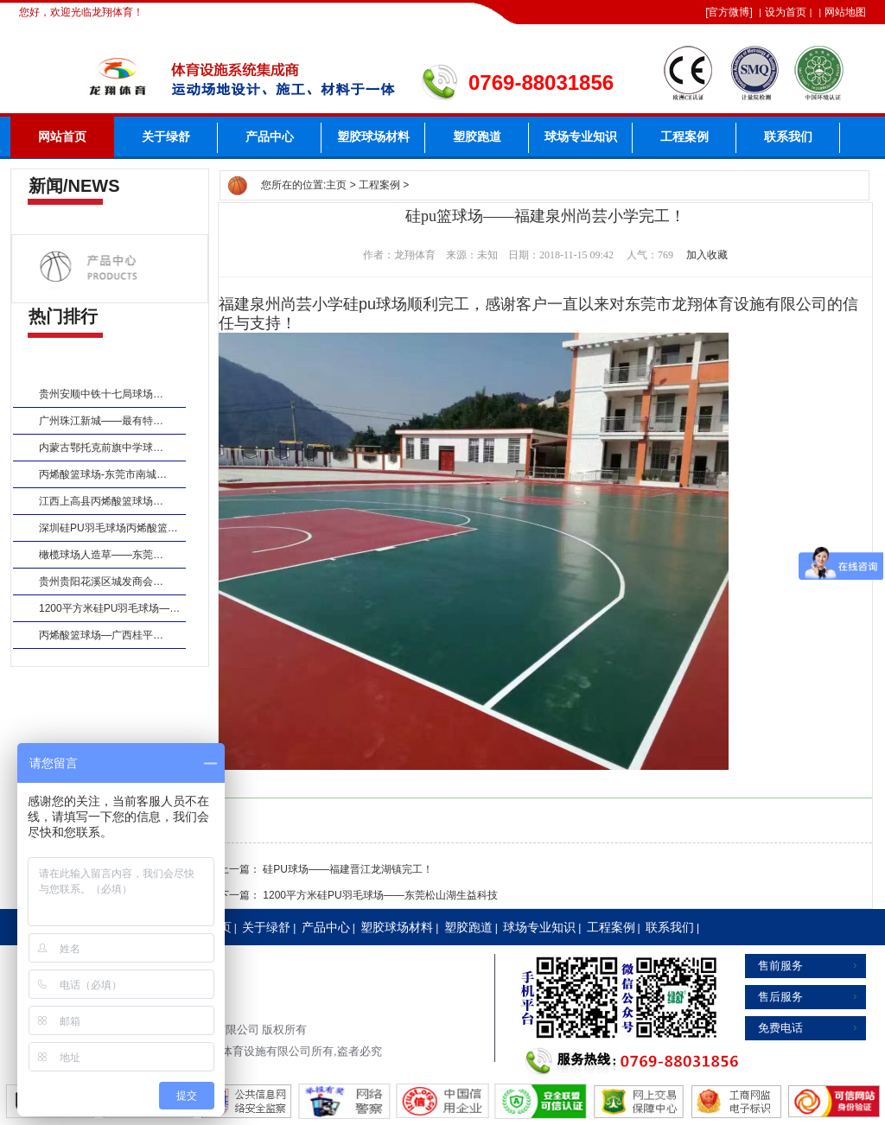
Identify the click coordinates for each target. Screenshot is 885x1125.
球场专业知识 (580, 136)
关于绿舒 (166, 136)
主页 (336, 185)
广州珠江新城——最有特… (101, 421)
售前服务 (780, 965)
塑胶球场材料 (373, 136)
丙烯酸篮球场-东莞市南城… (103, 474)
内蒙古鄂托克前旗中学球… (101, 448)
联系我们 (788, 136)
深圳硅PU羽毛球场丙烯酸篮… (108, 528)
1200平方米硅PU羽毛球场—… (109, 608)
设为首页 (785, 12)
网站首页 (62, 136)
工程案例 (684, 136)
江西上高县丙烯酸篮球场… (101, 501)
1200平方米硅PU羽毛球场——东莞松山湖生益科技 (380, 895)
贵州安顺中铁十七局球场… (101, 394)
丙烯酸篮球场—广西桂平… (101, 635)
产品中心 (269, 136)
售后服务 (780, 996)
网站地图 (845, 12)
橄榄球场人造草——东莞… (101, 555)
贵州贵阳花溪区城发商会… (101, 581)
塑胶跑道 (477, 136)
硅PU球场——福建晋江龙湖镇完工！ (348, 869)
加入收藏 (707, 255)
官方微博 (728, 12)
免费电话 (780, 1027)
